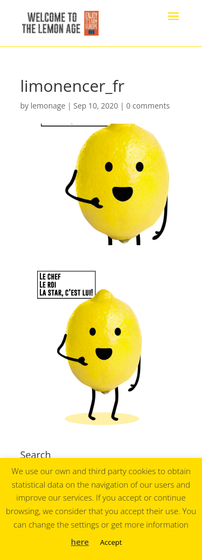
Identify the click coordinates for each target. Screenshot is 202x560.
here (80, 541)
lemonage (48, 105)
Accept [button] (111, 542)
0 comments (148, 105)
